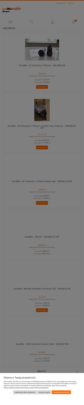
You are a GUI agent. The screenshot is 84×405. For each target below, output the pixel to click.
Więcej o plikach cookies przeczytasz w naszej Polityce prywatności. (26, 388)
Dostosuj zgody (44, 392)
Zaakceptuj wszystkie (61, 392)
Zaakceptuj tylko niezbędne (25, 392)
